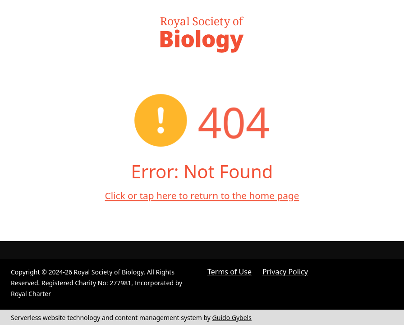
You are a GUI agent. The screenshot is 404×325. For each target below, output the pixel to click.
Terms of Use (229, 272)
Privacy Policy (285, 272)
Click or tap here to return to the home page (202, 195)
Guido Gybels (232, 317)
